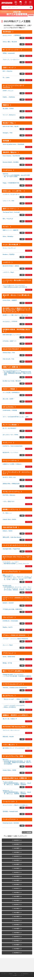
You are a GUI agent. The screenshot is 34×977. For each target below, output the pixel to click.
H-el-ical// (17, 212)
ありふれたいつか (8, 434)
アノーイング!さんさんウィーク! (12, 370)
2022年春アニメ (17, 900)
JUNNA (11, 108)
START (5, 90)
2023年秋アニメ (17, 876)
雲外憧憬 (5, 811)
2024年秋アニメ (17, 860)
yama (7, 77)
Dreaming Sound (7, 823)
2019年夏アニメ (17, 944)
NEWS (10, 531)
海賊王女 (6, 105)
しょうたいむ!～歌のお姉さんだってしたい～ (17, 281)
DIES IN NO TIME (8, 126)
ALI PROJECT (12, 428)
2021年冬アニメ (17, 920)
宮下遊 (10, 663)
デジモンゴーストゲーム (11, 492)
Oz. (4, 77)
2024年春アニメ (17, 868)
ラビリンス (6, 730)
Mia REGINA (16, 156)
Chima (16, 434)
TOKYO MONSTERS (16, 446)
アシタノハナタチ (8, 781)
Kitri (13, 200)
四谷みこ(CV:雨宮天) (23, 699)
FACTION (5, 495)
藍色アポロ (11, 501)
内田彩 (14, 770)
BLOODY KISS (7, 585)
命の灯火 (5, 477)
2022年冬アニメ (17, 904)
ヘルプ (31, 973)
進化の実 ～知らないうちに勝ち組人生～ (17, 295)
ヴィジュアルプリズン (10, 571)
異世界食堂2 (7, 32)
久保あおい (19, 464)
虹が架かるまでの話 (8, 381)
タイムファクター (8, 805)
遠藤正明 (15, 230)
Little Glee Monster (16, 537)
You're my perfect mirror (9, 144)
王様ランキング (8, 67)
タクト (5, 416)
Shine (4, 236)
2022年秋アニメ (17, 892)
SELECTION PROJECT (11, 349)
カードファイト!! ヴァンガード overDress (13, 86)
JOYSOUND (6, 3)
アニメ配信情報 (27, 832)
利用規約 (11, 973)
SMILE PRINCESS (22, 638)
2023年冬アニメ (17, 888)
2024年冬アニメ (17, 872)
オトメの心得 (6, 392)
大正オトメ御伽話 (9, 389)
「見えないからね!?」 (9, 699)
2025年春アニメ (17, 852)
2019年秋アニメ (17, 940)
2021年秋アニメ (17, 908)
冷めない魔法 (6, 41)
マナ (28, 748)
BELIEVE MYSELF (8, 266)
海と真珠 (5, 108)
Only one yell (6, 359)
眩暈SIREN (19, 609)
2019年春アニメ (17, 948)
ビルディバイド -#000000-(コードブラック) (17, 598)
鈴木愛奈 (16, 162)
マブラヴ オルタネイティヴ (12, 684)
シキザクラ (6, 262)
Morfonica (12, 97)
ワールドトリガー (9, 801)
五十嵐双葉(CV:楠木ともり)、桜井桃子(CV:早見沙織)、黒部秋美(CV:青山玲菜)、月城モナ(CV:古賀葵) (17, 373)
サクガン (6, 227)
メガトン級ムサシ (9, 745)
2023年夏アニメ (17, 880)
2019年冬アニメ (17, 952)
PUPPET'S (6, 446)
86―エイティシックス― (11, 50)
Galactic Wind (7, 519)
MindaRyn (10, 236)
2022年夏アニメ (17, 896)
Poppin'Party (16, 549)
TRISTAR (5, 687)
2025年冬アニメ (17, 856)
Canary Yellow (7, 770)
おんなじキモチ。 (8, 35)
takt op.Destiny (8, 407)
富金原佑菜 (21, 144)
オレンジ (5, 645)
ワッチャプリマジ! (9, 819)
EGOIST (11, 603)
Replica (5, 627)
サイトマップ (21, 975)
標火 (4, 218)
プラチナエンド (8, 653)
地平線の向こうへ (8, 790)
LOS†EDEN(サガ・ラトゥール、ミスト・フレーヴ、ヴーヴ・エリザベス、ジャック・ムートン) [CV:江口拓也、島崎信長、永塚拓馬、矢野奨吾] (17, 588)
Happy (4, 183)
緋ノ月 (5, 428)
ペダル (5, 501)
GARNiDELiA (15, 392)
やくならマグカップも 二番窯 (13, 756)
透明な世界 (6, 537)
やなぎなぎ (10, 218)
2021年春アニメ (17, 916)
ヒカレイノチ (6, 200)
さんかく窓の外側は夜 (10, 244)
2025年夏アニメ (17, 848)
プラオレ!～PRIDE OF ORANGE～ (15, 635)
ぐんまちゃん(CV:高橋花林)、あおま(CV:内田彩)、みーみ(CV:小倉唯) (17, 175)
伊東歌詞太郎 (15, 483)
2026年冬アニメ (17, 840)
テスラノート (7, 443)
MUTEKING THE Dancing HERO (14, 727)
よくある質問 (14, 975)
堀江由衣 (18, 381)
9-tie (13, 352)
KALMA (11, 736)
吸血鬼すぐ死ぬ (8, 123)
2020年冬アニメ (17, 936)
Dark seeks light (7, 334)
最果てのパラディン (10, 209)
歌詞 (22, 38)
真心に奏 (5, 399)
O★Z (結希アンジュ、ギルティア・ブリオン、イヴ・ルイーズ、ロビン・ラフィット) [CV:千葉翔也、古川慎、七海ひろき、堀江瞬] (18, 578)
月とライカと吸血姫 (10, 425)
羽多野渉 (11, 254)
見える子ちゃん (8, 696)
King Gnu (9, 71)
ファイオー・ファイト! (9, 638)
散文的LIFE (6, 452)
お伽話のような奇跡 (8, 464)
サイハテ (5, 115)
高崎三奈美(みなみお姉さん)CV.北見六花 (15, 287)
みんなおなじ (6, 321)
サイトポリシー (4, 973)
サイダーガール (15, 194)
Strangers (5, 133)
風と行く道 (6, 718)
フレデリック (12, 248)
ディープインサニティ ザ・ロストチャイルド (17, 473)
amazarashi (11, 53)
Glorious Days (7, 352)
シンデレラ (6, 194)
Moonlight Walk (7, 549)
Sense (4, 656)
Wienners (12, 495)
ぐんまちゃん (7, 170)
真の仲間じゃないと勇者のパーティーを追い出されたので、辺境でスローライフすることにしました (16, 310)
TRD (11, 133)
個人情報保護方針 (24, 973)
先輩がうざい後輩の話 (10, 367)
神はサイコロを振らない (21, 805)
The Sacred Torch (8, 212)
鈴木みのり (12, 115)
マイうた (29, 38)
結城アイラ (13, 341)
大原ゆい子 (14, 718)
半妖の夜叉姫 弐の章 (10, 527)
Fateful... (5, 97)
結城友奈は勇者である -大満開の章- (15, 778)
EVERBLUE (6, 621)
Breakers (5, 254)
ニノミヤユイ (17, 334)
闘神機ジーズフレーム (10, 509)
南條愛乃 (14, 300)
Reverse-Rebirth (7, 162)
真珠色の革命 (6, 483)
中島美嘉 (14, 410)
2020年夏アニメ (17, 928)
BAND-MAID (11, 656)
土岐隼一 (11, 399)
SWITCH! (5, 173)
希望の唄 (5, 736)
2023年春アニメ (17, 884)
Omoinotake (14, 621)
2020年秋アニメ (17, 924)
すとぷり (10, 90)
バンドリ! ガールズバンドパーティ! (15, 545)
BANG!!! (5, 603)
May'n (12, 272)
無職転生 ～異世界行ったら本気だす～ (16, 715)
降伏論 (5, 663)
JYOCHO (14, 321)
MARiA (14, 519)
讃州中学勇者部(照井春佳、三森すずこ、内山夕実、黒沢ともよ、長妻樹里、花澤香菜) (17, 783)
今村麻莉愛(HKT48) (13, 183)
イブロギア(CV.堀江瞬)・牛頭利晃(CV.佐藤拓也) (17, 676)
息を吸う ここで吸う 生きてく (11, 315)
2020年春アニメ (17, 932)
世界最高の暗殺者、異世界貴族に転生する (16, 330)
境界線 (5, 53)
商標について (17, 973)
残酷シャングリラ (8, 575)
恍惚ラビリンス (7, 230)
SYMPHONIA (6, 410)
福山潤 (16, 126)
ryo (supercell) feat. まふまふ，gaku (18, 416)
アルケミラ (6, 59)
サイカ (5, 248)
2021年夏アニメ (17, 912)
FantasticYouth (13, 811)
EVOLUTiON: (6, 300)
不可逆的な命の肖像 (8, 609)
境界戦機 (6, 141)
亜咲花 (17, 266)
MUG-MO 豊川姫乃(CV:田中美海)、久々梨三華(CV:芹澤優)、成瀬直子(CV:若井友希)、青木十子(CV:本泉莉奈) (17, 762)
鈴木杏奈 (16, 823)
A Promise (6, 341)
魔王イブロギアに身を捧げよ (13, 671)
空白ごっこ (9, 513)
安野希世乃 (17, 35)
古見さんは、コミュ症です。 (13, 191)
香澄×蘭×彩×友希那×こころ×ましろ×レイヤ (16, 563)
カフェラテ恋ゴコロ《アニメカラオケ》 (14, 285)
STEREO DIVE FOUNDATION (18, 687)
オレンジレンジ (15, 730)
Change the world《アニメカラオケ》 (13, 674)
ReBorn (5, 531)
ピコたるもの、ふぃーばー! (10, 562)
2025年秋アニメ (17, 844)
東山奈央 (14, 41)
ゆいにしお (24, 315)
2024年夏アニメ (17, 864)
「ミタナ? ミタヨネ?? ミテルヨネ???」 (14, 705)
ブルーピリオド (8, 617)
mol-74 (10, 627)
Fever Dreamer (7, 156)
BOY (4, 71)
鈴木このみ (12, 477)
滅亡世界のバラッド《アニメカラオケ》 (14, 748)
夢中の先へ (6, 759)
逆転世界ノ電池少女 (10, 152)
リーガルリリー (15, 59)
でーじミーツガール (10, 460)
